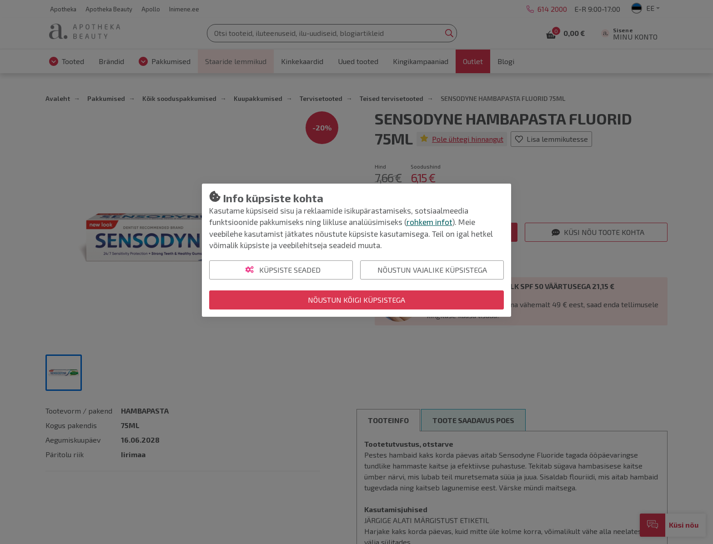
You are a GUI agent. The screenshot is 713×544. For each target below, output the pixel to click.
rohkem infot (429, 221)
